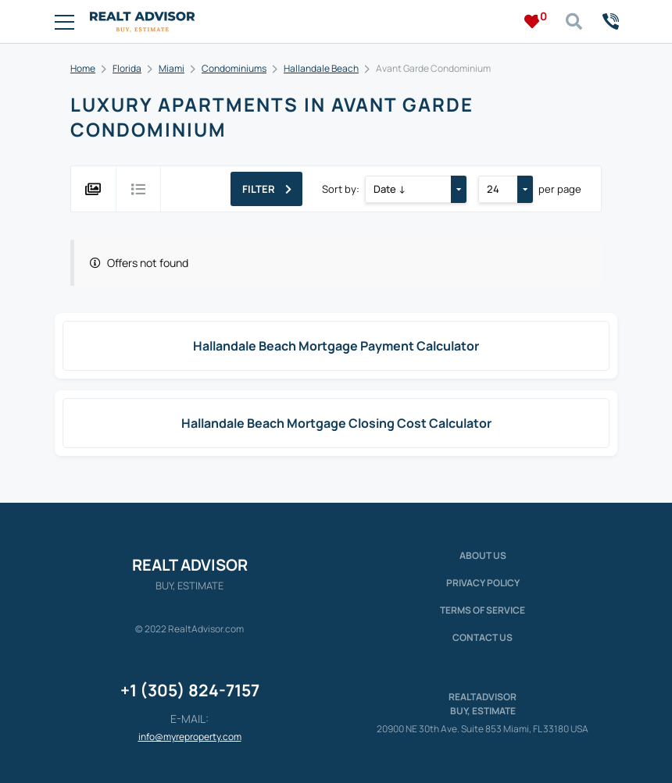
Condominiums (234, 68)
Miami (171, 68)
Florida (127, 68)
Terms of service (482, 610)
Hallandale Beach (321, 68)
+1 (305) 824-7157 (189, 690)
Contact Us (482, 637)
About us (482, 555)
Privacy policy (483, 582)
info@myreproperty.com (189, 736)
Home (82, 68)
